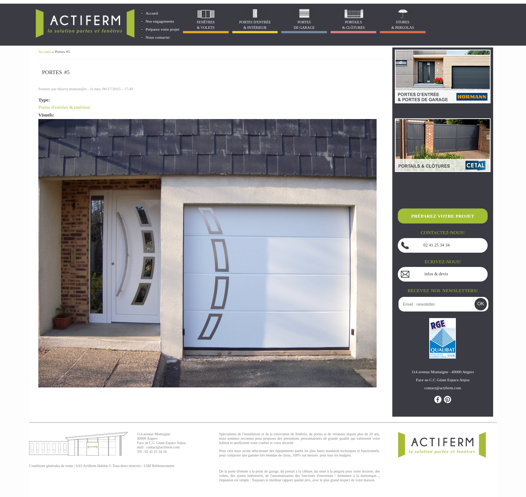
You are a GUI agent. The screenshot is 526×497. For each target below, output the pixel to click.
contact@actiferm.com (163, 447)
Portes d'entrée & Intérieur (255, 25)
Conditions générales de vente (51, 466)
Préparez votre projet (162, 29)
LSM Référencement (159, 466)
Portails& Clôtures (353, 25)
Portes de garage (304, 25)
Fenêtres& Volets (205, 25)
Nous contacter (158, 37)
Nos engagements (160, 21)
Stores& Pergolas (402, 25)
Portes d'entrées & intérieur (64, 107)
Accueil (152, 13)
